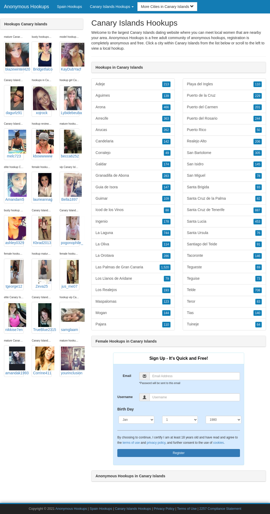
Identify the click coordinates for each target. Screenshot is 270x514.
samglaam (70, 317)
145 (257, 164)
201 (257, 107)
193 (166, 290)
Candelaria (132, 141)
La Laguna (132, 233)
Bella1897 (70, 187)
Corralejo (132, 153)
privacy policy (156, 443)
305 (257, 153)
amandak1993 (14, 361)
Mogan (132, 313)
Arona (132, 107)
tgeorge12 (14, 274)
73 (258, 279)
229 (257, 96)
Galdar (132, 164)
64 (258, 324)
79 (167, 279)
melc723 (14, 144)
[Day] (180, 420)
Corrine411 (42, 361)
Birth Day (125, 409)
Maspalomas (132, 302)
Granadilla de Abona (132, 176)
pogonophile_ (70, 230)
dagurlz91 (14, 100)
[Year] (223, 420)
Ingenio (132, 222)
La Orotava (132, 256)
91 (258, 244)
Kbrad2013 (42, 230)
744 (166, 233)
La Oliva (132, 244)
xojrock (42, 100)
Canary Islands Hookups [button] (112, 6)
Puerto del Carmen (224, 107)
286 (166, 256)
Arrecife (132, 119)
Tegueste (224, 267)
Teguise (224, 279)
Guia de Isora (132, 187)
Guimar (132, 199)
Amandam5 (14, 187)
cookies (218, 443)
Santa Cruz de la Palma (224, 199)
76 (258, 233)
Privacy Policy (164, 509)
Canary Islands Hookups (133, 509)
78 (258, 176)
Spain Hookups (69, 6)
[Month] (136, 420)
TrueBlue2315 (42, 317)
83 (258, 301)
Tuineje (224, 324)
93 (258, 187)
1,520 (165, 267)
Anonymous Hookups (26, 6)
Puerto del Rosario (224, 119)
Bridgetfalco (42, 57)
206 (257, 141)
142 (166, 141)
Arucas (132, 130)
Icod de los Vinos (132, 210)
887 (257, 210)
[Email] (195, 376)
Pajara (132, 324)
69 (258, 267)
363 (166, 118)
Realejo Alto (224, 141)
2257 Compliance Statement (220, 509)
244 (257, 118)
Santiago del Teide (224, 244)
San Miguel (224, 176)
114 (166, 244)
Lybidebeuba (70, 100)
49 (167, 153)
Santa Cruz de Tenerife (224, 210)
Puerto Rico (224, 130)
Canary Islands (187, 43)
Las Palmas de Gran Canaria (132, 267)
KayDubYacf (70, 57)
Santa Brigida (224, 187)
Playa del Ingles (224, 84)
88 (167, 210)
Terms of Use (187, 509)
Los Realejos (132, 290)
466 (166, 107)
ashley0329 (14, 230)
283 (166, 176)
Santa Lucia (224, 222)
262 (166, 130)
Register (179, 453)
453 (257, 221)
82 (258, 198)
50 (258, 130)
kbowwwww (42, 144)
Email (127, 376)
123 (166, 301)
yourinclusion (70, 361)
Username (125, 397)
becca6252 (70, 144)
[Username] (195, 397)
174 (166, 164)
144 (166, 313)
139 (166, 96)
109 (166, 198)
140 (257, 313)
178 (166, 221)
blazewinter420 (14, 57)
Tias (224, 313)
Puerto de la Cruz (224, 96)
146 (257, 256)
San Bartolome (224, 153)
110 (166, 324)
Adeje (132, 84)
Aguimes (132, 96)
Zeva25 (42, 274)
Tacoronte (224, 256)
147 (166, 187)
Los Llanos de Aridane (132, 279)
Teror (224, 302)
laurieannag (42, 187)
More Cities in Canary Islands (167, 6)
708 (257, 290)
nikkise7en (14, 317)
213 (166, 84)
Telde (224, 290)
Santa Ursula (224, 233)
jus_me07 (70, 274)
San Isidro (224, 164)
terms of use (131, 443)
